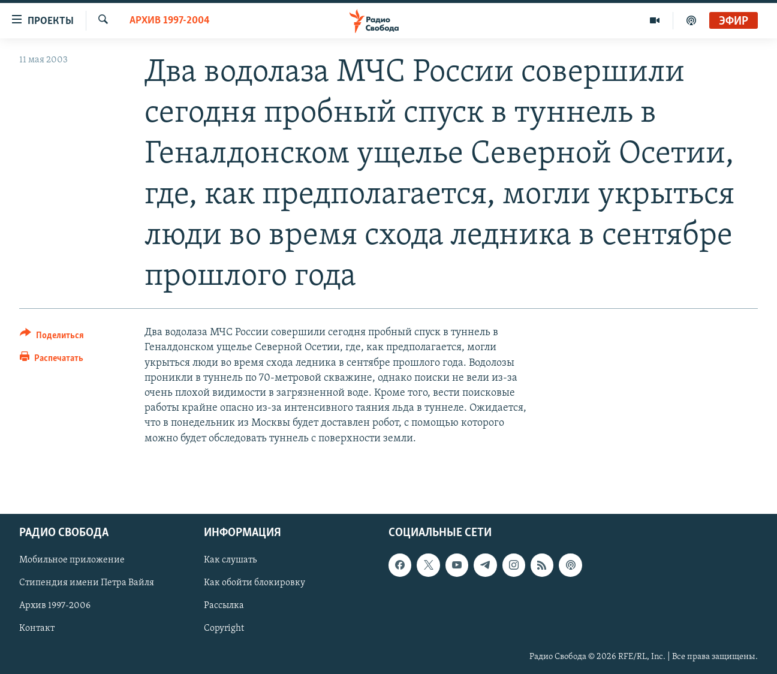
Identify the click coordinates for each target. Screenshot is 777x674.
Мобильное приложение (72, 560)
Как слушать (230, 560)
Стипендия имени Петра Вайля (86, 583)
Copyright (224, 628)
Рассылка (224, 605)
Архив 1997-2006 (55, 605)
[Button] (52, 337)
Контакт (37, 628)
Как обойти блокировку (254, 583)
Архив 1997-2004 (170, 20)
